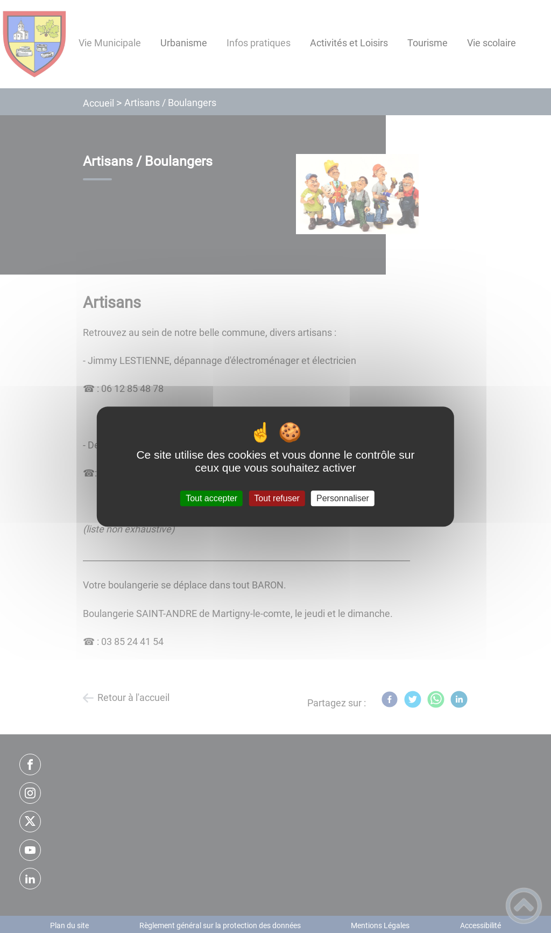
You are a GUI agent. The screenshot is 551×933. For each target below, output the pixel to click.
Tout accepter (211, 498)
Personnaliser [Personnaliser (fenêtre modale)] (342, 498)
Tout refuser (276, 498)
